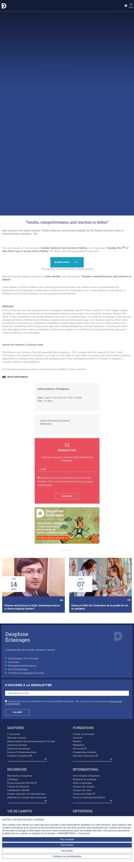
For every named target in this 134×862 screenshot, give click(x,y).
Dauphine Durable (17, 800)
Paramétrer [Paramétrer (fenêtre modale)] (67, 850)
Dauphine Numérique (18, 803)
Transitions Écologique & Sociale (26, 728)
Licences (77, 793)
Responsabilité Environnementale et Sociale (31, 796)
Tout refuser (67, 845)
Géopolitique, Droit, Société (23, 713)
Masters (77, 796)
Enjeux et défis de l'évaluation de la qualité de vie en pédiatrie (99, 662)
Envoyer (67, 551)
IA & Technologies (18, 724)
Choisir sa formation (84, 789)
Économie (13, 717)
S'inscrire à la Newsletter (28, 740)
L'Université (13, 789)
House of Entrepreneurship (21, 807)
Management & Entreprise (22, 721)
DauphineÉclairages (17, 691)
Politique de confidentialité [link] (67, 856)
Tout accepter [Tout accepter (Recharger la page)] (67, 839)
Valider (17, 767)
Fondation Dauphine (18, 811)
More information (17, 432)
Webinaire (45, 479)
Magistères (78, 800)
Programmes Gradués (84, 807)
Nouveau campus (16, 793)
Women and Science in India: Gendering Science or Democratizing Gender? (32, 662)
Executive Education (84, 811)
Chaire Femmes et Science (55, 475)
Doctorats (78, 803)
